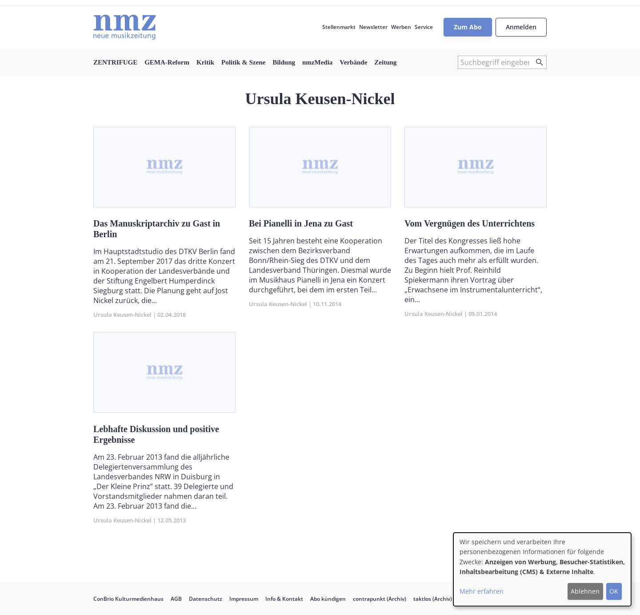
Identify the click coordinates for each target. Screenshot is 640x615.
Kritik (205, 62)
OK (613, 591)
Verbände (353, 62)
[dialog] (542, 569)
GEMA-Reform (166, 62)
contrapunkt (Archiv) (379, 599)
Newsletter (373, 27)
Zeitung (385, 62)
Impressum (243, 599)
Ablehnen (585, 591)
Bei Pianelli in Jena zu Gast (301, 223)
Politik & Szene (243, 62)
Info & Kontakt (284, 599)
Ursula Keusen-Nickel (122, 315)
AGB (176, 599)
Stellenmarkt (339, 27)
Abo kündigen (328, 599)
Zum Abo (468, 27)
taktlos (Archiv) (432, 599)
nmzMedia (317, 62)
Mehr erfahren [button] (482, 591)
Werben (401, 27)
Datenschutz (205, 599)
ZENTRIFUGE (115, 62)
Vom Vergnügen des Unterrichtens (469, 223)
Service (424, 27)
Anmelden (521, 27)
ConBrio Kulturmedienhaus (128, 599)
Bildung (283, 62)
